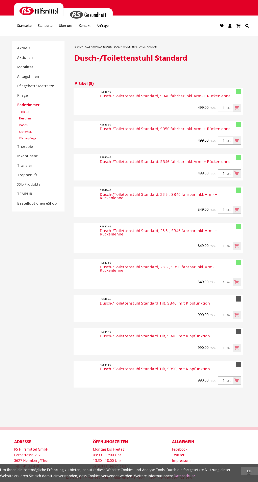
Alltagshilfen (28, 76)
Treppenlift (27, 175)
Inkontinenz (27, 156)
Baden (23, 125)
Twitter (178, 454)
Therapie (25, 146)
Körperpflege (27, 139)
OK (249, 471)
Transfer (24, 165)
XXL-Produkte (29, 184)
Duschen (25, 119)
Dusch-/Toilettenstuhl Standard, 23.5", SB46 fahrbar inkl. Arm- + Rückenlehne (158, 232)
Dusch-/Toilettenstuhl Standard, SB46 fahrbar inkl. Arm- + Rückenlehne (165, 162)
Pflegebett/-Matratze (35, 86)
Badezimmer (28, 105)
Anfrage (114, 26)
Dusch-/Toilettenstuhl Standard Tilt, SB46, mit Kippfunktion (155, 303)
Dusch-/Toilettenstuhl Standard (135, 47)
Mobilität (25, 67)
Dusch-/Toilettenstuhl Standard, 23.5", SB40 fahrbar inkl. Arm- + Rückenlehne (158, 196)
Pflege (22, 95)
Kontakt (94, 26)
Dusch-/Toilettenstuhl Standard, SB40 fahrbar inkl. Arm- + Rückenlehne (165, 96)
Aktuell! (23, 48)
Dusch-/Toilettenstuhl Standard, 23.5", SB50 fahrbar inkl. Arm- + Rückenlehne (158, 269)
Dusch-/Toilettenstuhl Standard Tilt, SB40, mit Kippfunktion (155, 336)
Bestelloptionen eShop (37, 203)
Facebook (179, 449)
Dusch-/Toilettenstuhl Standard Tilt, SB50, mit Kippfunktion (155, 369)
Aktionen (25, 57)
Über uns (72, 26)
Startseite (26, 26)
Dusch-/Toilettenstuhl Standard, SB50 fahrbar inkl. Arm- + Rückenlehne (165, 129)
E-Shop (79, 47)
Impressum (181, 460)
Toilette (24, 112)
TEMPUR (24, 194)
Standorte (49, 26)
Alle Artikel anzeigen (98, 47)
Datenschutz (184, 475)
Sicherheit (25, 132)
